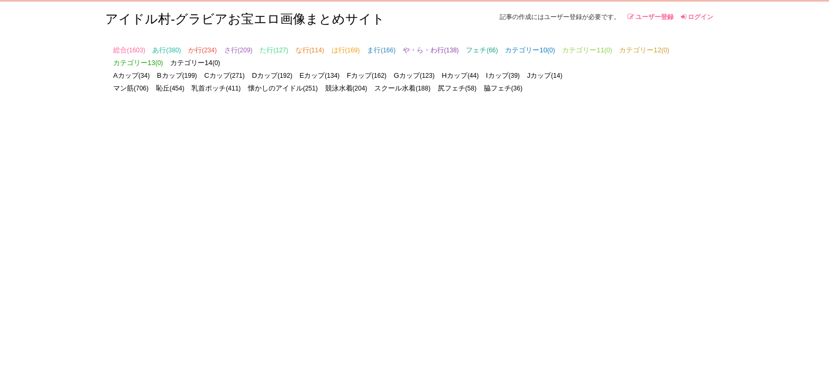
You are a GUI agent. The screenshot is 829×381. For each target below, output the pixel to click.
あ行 (166, 50)
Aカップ (131, 75)
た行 (274, 50)
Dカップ (272, 75)
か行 (202, 50)
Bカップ (177, 75)
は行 (345, 50)
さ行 (238, 50)
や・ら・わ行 (431, 50)
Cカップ (224, 75)
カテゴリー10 (530, 50)
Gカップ (414, 75)
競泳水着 (346, 88)
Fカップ (366, 75)
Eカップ (320, 75)
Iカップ (503, 75)
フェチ (482, 50)
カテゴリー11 (587, 50)
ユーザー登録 (651, 17)
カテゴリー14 (195, 63)
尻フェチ (457, 88)
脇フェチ (503, 88)
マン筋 (131, 88)
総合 (129, 50)
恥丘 (170, 88)
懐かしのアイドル (283, 88)
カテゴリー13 (138, 63)
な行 (310, 50)
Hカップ (460, 75)
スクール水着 (402, 88)
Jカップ (545, 75)
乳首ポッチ (216, 88)
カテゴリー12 (644, 50)
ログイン (697, 17)
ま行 (381, 50)
